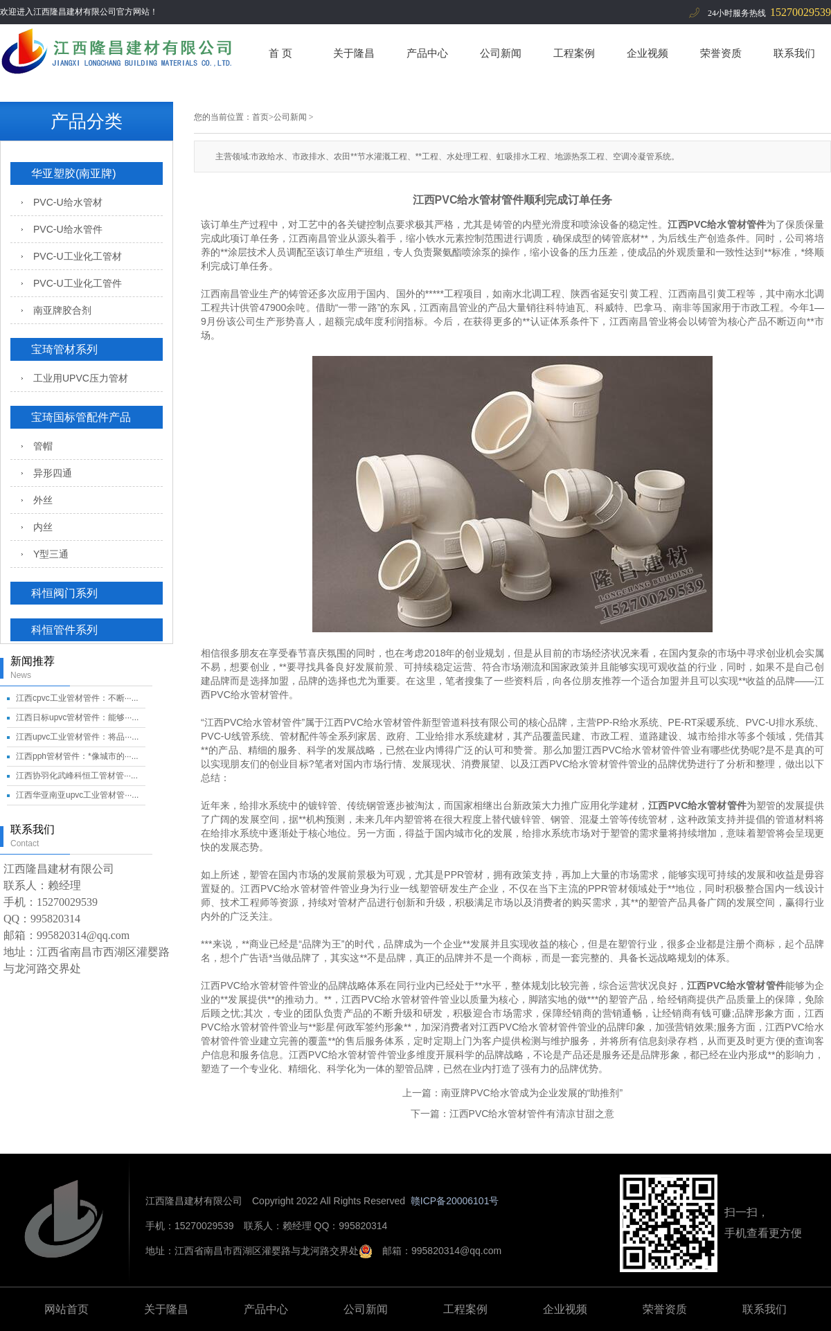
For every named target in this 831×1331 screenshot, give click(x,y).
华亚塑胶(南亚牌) (73, 173)
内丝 (43, 527)
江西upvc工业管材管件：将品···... (77, 737)
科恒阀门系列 (64, 593)
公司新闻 (500, 53)
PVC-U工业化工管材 (77, 256)
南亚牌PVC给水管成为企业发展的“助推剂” (532, 1092)
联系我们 (794, 53)
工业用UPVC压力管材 (80, 378)
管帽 (43, 446)
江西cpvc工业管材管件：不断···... (77, 698)
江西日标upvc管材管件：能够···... (77, 717)
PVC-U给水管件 (67, 229)
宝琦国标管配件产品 (81, 417)
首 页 (280, 53)
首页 (260, 117)
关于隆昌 (354, 53)
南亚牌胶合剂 (62, 310)
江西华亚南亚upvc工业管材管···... (77, 795)
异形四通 (52, 473)
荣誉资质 (721, 53)
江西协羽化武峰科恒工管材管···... (77, 775)
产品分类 (87, 121)
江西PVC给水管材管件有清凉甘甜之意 (532, 1113)
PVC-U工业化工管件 (77, 283)
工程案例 (574, 53)
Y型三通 (51, 554)
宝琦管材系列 (64, 349)
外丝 (43, 500)
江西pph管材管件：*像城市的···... (77, 756)
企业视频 (647, 53)
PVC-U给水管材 (67, 202)
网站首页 (66, 1309)
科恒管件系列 (64, 630)
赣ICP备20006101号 (455, 1200)
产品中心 (427, 53)
